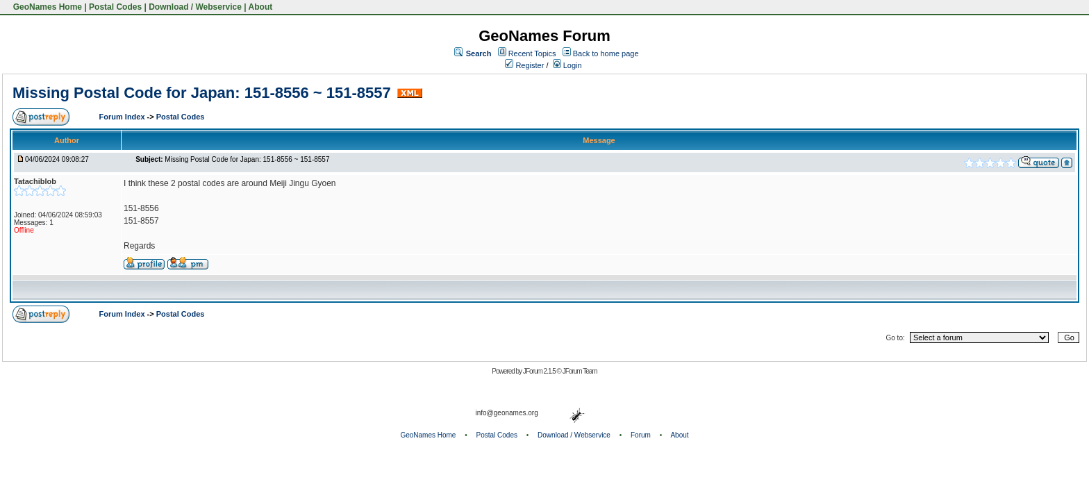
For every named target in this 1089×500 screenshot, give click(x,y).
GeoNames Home (46, 7)
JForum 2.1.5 (540, 371)
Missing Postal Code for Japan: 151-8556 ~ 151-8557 (202, 92)
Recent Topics (532, 53)
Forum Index (123, 116)
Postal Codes (115, 7)
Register (524, 65)
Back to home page (606, 53)
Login (567, 65)
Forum (641, 435)
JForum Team (580, 371)
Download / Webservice (195, 7)
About (261, 7)
